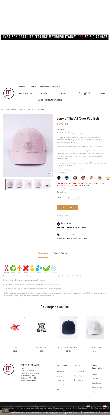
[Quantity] (74, 197)
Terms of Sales (97, 390)
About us (59, 378)
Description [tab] (43, 253)
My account (61, 374)
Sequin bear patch (42, 348)
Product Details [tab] (60, 253)
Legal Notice (96, 385)
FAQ (58, 391)
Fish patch (15, 348)
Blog (93, 394)
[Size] (72, 189)
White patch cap (95, 348)
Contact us (60, 383)
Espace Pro (96, 377)
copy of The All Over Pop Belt (68, 348)
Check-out (60, 387)
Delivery (95, 381)
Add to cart (67, 207)
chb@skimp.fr (31, 383)
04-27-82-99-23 (32, 380)
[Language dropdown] (102, 93)
